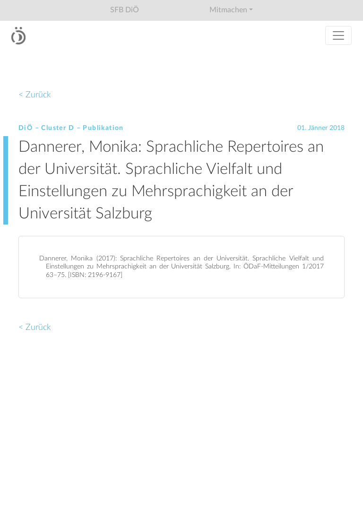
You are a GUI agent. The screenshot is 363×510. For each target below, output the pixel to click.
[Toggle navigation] (338, 35)
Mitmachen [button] (228, 10)
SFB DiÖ (124, 10)
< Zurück (34, 95)
